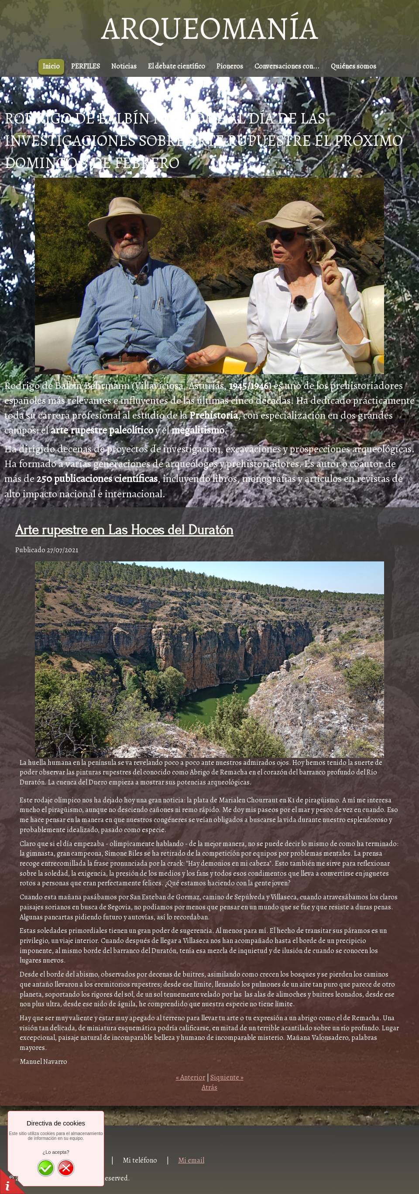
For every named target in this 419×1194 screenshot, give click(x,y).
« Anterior (190, 1077)
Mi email (191, 1160)
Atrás (209, 1087)
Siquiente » (227, 1077)
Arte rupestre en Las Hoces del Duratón (124, 530)
